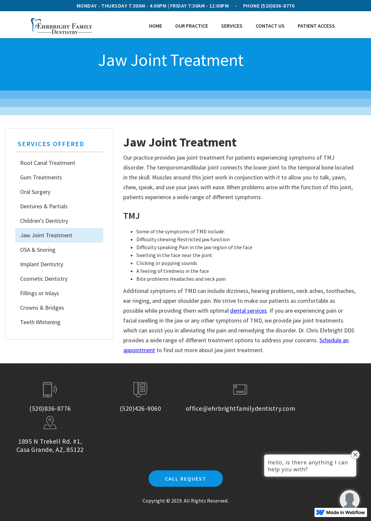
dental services (248, 310)
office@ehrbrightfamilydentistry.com (240, 408)
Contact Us (270, 25)
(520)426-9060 (140, 408)
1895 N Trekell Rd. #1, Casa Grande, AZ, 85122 (50, 445)
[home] (61, 26)
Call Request (185, 478)
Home (155, 25)
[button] (191, 26)
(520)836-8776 (278, 5)
